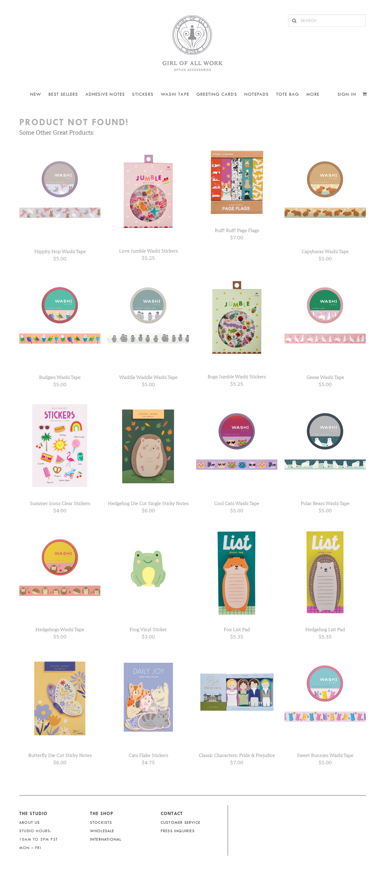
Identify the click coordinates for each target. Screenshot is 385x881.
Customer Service (180, 822)
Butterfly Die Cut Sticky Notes (60, 755)
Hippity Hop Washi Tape (60, 251)
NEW (36, 94)
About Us (29, 822)
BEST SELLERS (63, 94)
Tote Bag (287, 94)
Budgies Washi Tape (60, 377)
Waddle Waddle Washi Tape (148, 377)
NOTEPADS (256, 94)
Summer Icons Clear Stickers (60, 503)
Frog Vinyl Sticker (148, 629)
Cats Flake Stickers (148, 755)
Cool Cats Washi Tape (236, 503)
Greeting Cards (216, 94)
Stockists (101, 822)
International (106, 839)
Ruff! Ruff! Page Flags (237, 230)
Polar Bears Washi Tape (325, 503)
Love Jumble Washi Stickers (148, 251)
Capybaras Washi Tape (325, 251)
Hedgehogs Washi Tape (59, 629)
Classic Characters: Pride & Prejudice (237, 755)
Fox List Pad (237, 629)
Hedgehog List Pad (325, 629)
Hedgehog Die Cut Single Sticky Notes (148, 503)
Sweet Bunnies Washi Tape (325, 755)
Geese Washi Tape (325, 377)
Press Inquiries (178, 831)
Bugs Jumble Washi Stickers (237, 377)
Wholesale (102, 831)
